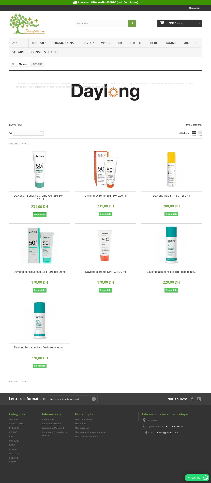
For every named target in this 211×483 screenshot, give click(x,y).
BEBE (154, 43)
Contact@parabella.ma (167, 432)
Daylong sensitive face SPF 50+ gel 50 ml (39, 271)
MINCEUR (190, 43)
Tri (10, 133)
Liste (200, 133)
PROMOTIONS (63, 43)
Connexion (194, 8)
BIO (120, 43)
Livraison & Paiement (53, 428)
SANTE (12, 462)
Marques (39, 43)
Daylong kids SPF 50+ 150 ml (171, 195)
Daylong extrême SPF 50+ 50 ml (105, 271)
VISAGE (106, 43)
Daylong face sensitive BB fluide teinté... (171, 271)
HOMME (171, 43)
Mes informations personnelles (90, 432)
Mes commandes (83, 419)
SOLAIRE (18, 52)
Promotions (48, 419)
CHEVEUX (87, 43)
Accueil (18, 43)
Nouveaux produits (51, 423)
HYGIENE (136, 43)
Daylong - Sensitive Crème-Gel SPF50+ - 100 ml (39, 197)
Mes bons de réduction (86, 436)
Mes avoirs (80, 423)
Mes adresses (82, 428)
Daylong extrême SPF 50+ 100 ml (105, 195)
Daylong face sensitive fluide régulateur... (39, 347)
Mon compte (84, 414)
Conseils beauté (45, 52)
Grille (194, 133)
